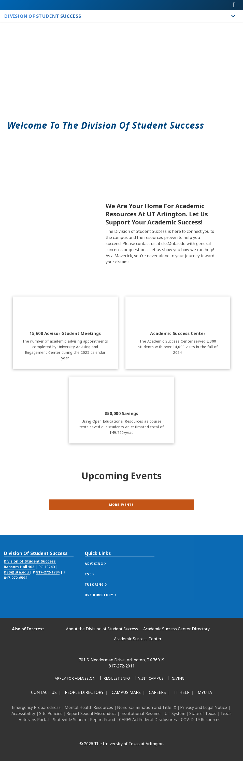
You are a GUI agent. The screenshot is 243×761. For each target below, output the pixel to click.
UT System (175, 713)
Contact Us (44, 692)
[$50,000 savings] (121, 436)
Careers (157, 692)
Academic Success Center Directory (176, 629)
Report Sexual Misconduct (91, 713)
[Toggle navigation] (234, 5)
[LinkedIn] (92, 733)
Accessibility (23, 713)
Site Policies (50, 713)
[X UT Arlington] (114, 733)
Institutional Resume (140, 713)
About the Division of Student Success (102, 629)
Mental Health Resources (89, 707)
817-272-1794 (48, 586)
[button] (101, 578)
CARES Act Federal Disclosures (148, 719)
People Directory (84, 692)
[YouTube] (125, 733)
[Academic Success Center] (178, 359)
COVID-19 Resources (200, 719)
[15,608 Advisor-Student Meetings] (65, 359)
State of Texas (202, 713)
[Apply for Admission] (75, 678)
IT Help (182, 692)
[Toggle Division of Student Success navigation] (233, 16)
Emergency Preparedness (36, 707)
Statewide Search (69, 719)
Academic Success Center (138, 639)
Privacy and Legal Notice (203, 707)
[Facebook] (81, 733)
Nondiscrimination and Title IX (146, 707)
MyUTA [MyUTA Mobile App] (205, 692)
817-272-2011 (122, 666)
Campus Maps (126, 692)
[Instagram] (103, 733)
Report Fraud (102, 719)
